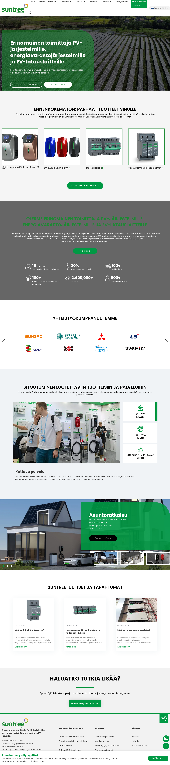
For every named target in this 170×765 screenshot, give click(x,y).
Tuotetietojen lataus (104, 736)
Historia (135, 741)
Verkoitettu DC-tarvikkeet (71, 736)
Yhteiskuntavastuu (140, 745)
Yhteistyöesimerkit (104, 750)
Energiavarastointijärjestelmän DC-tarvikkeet (73, 743)
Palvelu (99, 728)
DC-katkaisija (94, 167)
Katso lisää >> (20, 646)
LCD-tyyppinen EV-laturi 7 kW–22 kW (20, 167)
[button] (5, 342)
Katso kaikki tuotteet (85, 185)
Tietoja (136, 728)
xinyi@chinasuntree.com (22, 743)
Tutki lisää (85, 251)
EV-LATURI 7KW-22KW (56, 167)
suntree (135, 736)
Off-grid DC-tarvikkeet (70, 750)
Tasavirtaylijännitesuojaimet (144, 167)
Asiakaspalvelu (102, 741)
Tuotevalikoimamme (71, 728)
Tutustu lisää (103, 538)
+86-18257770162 (16, 740)
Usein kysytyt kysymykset (107, 745)
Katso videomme (58, 84)
